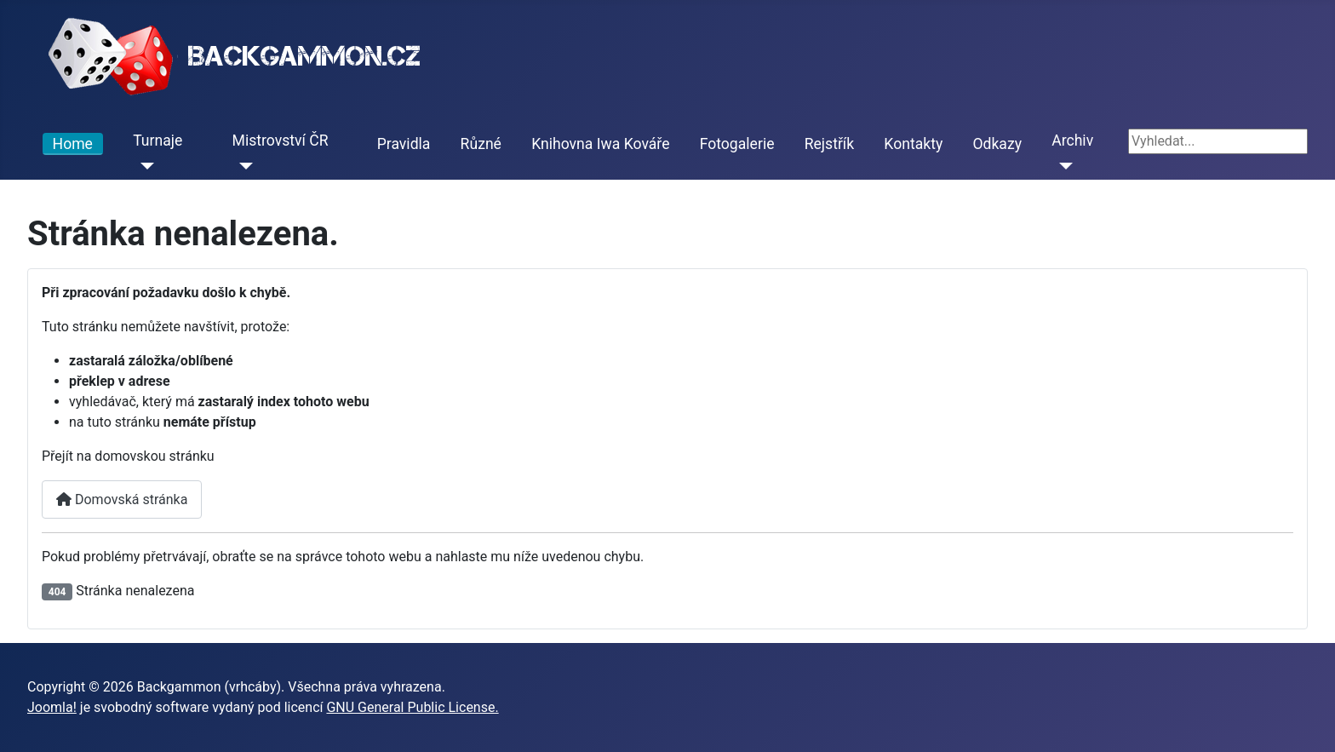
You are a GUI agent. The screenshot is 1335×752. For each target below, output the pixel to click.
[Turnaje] (143, 166)
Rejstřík (829, 143)
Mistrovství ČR (280, 140)
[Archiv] (1062, 166)
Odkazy (997, 143)
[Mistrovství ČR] (243, 166)
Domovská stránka (121, 499)
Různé (481, 143)
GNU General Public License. (412, 707)
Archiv (1072, 140)
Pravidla (404, 143)
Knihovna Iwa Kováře (600, 143)
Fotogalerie (737, 143)
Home (73, 143)
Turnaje (157, 140)
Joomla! (52, 707)
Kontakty (913, 143)
